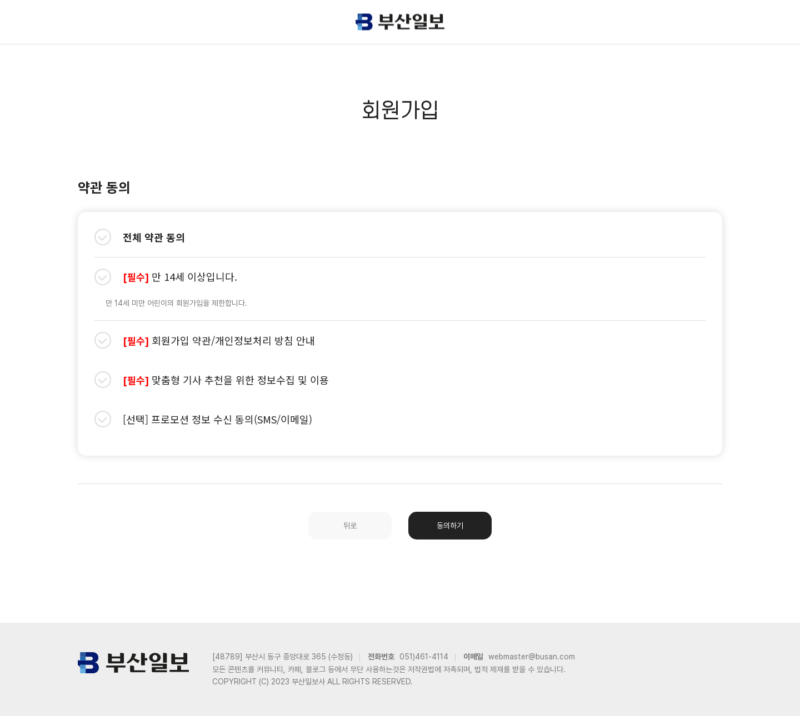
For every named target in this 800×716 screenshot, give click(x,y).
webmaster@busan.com (531, 656)
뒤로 (350, 525)
